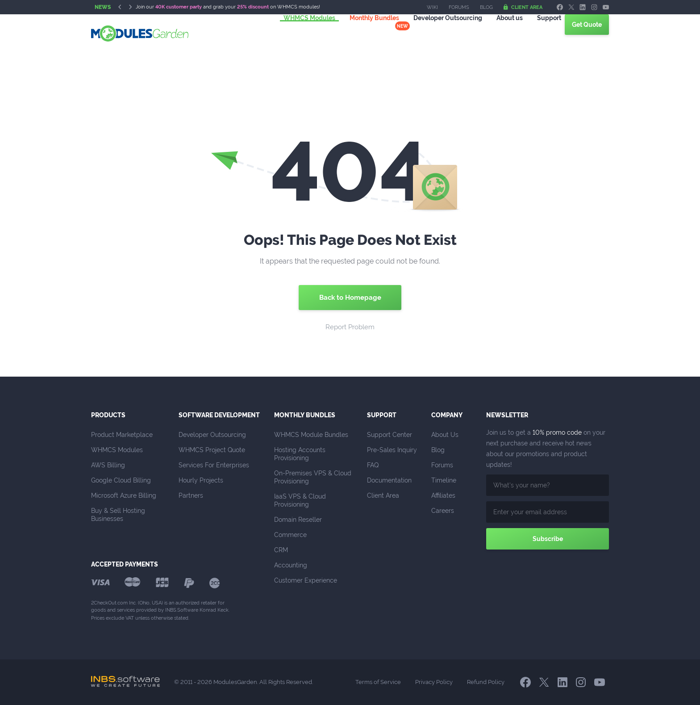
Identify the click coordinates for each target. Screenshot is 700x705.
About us (499, 33)
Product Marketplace (122, 434)
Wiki (432, 7)
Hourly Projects (201, 480)
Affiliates (443, 495)
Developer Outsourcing (212, 434)
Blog (486, 7)
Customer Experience (305, 580)
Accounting (290, 565)
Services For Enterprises (214, 465)
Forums (459, 7)
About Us (444, 434)
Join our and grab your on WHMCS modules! (228, 7)
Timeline (443, 480)
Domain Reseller (298, 519)
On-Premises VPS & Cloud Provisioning (313, 477)
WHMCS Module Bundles (311, 434)
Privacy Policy (434, 682)
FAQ (373, 465)
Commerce (290, 534)
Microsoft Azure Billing (123, 495)
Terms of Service (378, 682)
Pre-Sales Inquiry (392, 449)
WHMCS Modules (299, 33)
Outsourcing (437, 33)
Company (446, 415)
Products (108, 415)
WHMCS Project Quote (212, 449)
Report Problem (350, 327)
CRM (281, 550)
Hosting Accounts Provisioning (300, 454)
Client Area (523, 7)
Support (538, 33)
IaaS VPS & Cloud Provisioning (301, 500)
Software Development (219, 415)
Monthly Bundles (363, 33)
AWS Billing (108, 465)
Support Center (389, 434)
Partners (191, 495)
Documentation (389, 480)
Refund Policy (485, 682)
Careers (442, 510)
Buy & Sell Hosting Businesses (119, 514)
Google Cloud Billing (121, 480)
